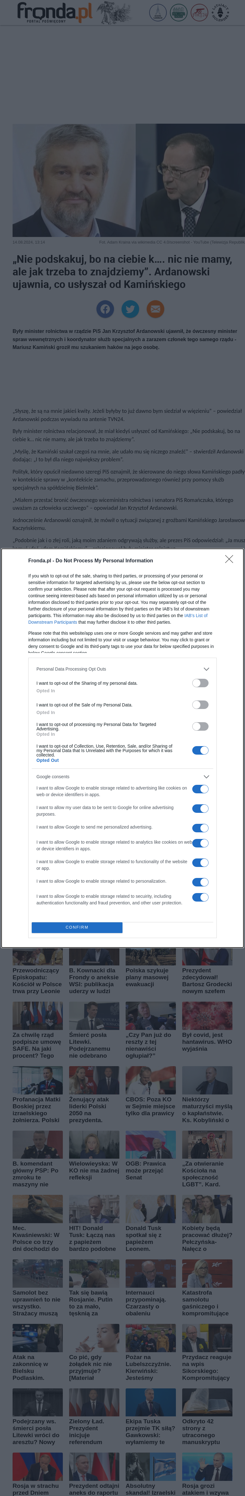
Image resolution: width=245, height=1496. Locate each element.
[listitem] (122, 669)
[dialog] (122, 748)
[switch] (200, 683)
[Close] (231, 561)
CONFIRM (77, 927)
